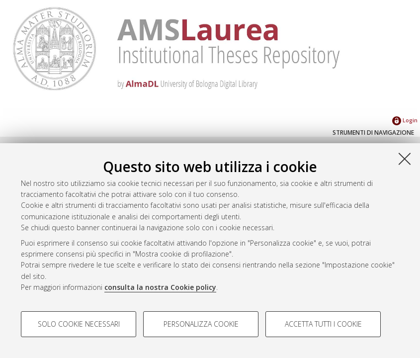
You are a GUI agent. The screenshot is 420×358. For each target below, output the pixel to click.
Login (405, 120)
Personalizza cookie (201, 324)
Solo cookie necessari (79, 324)
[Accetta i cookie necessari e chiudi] (405, 159)
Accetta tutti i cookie (323, 324)
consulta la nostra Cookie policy (160, 287)
